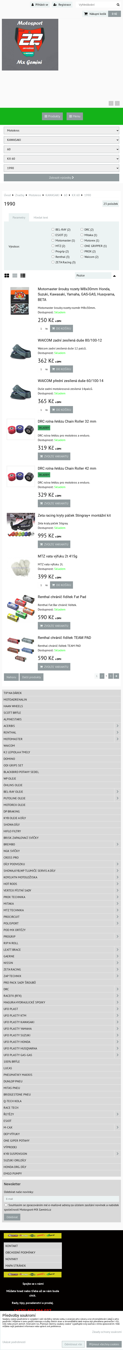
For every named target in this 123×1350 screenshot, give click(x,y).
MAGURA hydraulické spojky (62, 1002)
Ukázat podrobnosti (14, 1342)
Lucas (8, 1068)
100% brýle (12, 1061)
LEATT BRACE (62, 949)
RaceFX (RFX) (62, 995)
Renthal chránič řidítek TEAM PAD (64, 638)
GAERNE (62, 956)
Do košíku (61, 328)
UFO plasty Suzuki (62, 1035)
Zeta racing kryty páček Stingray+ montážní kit (74, 515)
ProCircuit (62, 916)
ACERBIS (62, 726)
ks (43, 328)
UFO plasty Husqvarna (62, 1048)
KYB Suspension (62, 1153)
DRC (62, 989)
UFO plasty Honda (62, 1042)
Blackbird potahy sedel (21, 772)
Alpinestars (13, 719)
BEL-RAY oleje (62, 791)
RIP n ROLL (11, 943)
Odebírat (12, 1217)
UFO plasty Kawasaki (62, 1022)
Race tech (11, 1107)
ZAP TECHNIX (62, 976)
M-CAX (62, 1127)
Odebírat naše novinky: (18, 1192)
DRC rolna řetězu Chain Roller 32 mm (67, 421)
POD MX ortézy (15, 930)
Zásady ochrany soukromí (107, 1332)
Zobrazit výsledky (61, 177)
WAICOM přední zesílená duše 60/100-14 (70, 381)
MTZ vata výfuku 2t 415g (57, 556)
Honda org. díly (15, 1167)
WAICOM (9, 745)
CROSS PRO (11, 857)
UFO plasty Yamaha (62, 1028)
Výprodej (10, 1147)
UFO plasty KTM (62, 1015)
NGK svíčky (12, 851)
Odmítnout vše (73, 1344)
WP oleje (10, 778)
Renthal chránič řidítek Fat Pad (62, 597)
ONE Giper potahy (17, 1140)
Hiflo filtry (12, 831)
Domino (9, 759)
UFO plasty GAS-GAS (62, 1055)
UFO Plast (62, 1009)
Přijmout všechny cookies (104, 1344)
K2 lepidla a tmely (17, 752)
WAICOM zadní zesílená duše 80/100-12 (70, 340)
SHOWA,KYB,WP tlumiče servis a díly (62, 870)
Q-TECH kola (12, 1101)
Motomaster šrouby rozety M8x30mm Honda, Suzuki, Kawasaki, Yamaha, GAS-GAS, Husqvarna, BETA (76, 294)
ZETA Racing (62, 969)
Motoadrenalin (15, 699)
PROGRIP (62, 936)
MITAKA (62, 903)
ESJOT (7, 1121)
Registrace (62, 4)
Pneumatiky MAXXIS (18, 1075)
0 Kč (114, 14)
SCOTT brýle (12, 712)
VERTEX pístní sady (62, 890)
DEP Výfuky (12, 1134)
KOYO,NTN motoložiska (62, 877)
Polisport (62, 923)
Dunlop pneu (13, 1081)
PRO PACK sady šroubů (20, 982)
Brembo (62, 844)
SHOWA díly (12, 824)
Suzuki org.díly (15, 1160)
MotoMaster (62, 739)
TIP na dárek (13, 693)
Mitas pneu (12, 1088)
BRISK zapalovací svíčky (21, 838)
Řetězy (62, 1114)
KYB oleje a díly (15, 818)
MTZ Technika (62, 910)
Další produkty (31, 677)
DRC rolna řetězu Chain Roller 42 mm (67, 468)
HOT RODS (62, 884)
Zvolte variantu (54, 456)
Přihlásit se (40, 4)
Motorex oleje (15, 805)
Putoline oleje (62, 798)
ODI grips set (13, 765)
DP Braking (12, 811)
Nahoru (11, 677)
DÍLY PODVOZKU (62, 864)
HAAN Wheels (13, 706)
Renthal (62, 732)
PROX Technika (62, 897)
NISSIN (62, 963)
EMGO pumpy (13, 1173)
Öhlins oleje (13, 785)
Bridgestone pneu (17, 1094)
